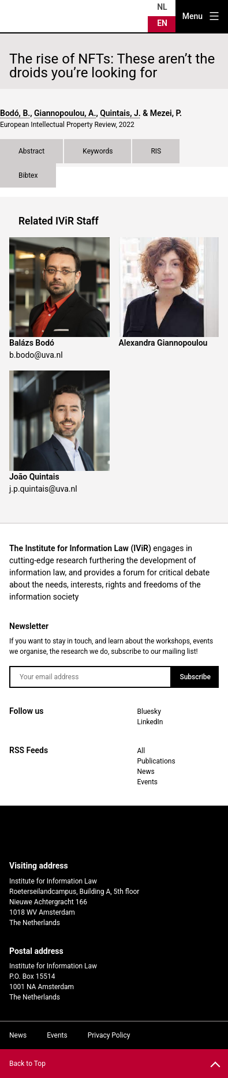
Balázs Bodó (31, 342)
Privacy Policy (109, 1035)
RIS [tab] (156, 151)
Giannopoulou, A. (65, 113)
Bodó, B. (15, 113)
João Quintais (34, 476)
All (141, 751)
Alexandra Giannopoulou (163, 342)
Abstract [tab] (31, 151)
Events (147, 782)
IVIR (37, 16)
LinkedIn (150, 722)
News (146, 772)
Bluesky (149, 712)
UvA (104, 833)
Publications (156, 761)
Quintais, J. (120, 113)
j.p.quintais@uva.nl (43, 488)
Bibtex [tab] (28, 175)
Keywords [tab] (98, 151)
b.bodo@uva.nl (36, 355)
